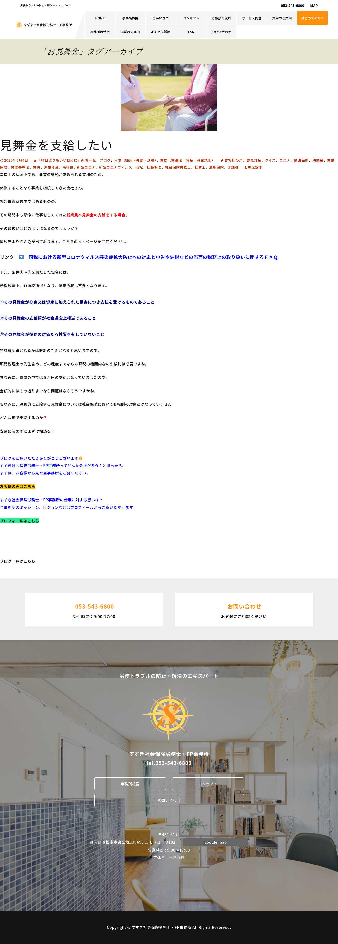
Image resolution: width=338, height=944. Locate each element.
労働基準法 (20, 167)
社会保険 (154, 167)
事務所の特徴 (100, 31)
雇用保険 (216, 167)
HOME (100, 18)
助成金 (317, 160)
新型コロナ (86, 167)
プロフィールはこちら (19, 520)
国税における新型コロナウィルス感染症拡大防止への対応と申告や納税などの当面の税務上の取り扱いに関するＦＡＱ (153, 257)
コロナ (284, 160)
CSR (191, 31)
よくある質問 (160, 31)
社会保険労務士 (178, 167)
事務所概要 (130, 18)
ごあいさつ (161, 18)
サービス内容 (252, 18)
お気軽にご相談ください (244, 609)
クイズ (270, 160)
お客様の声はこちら (17, 486)
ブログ (105, 160)
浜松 (139, 167)
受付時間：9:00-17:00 (94, 609)
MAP (314, 5)
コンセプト (191, 18)
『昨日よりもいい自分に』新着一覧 (66, 160)
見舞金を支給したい (56, 144)
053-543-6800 (292, 5)
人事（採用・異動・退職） (135, 160)
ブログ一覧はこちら (17, 561)
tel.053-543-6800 (169, 762)
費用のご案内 (282, 18)
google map (215, 842)
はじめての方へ (312, 18)
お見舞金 (254, 160)
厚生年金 (51, 167)
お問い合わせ (221, 31)
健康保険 (301, 160)
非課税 (233, 167)
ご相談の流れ (221, 18)
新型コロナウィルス (115, 167)
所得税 (68, 167)
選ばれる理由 (130, 31)
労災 (37, 167)
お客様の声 (233, 160)
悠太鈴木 (255, 167)
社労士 (200, 167)
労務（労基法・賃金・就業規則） (187, 160)
